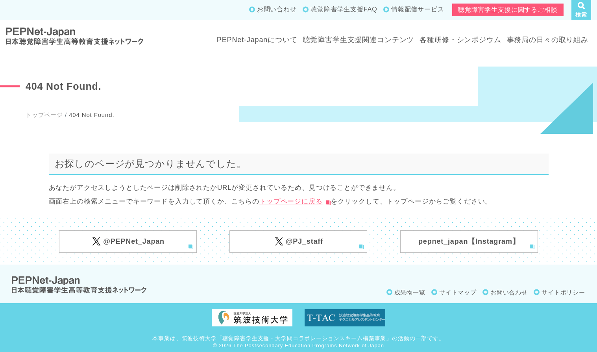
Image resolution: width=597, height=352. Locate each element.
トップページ (44, 114)
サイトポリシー (563, 292)
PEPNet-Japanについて (257, 40)
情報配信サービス (417, 9)
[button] (581, 10)
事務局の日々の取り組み (547, 40)
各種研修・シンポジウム (460, 40)
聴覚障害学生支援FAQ (344, 9)
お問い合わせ (277, 9)
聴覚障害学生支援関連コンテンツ (358, 40)
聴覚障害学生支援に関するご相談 (508, 9)
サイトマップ (458, 292)
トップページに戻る (291, 201)
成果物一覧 (409, 292)
